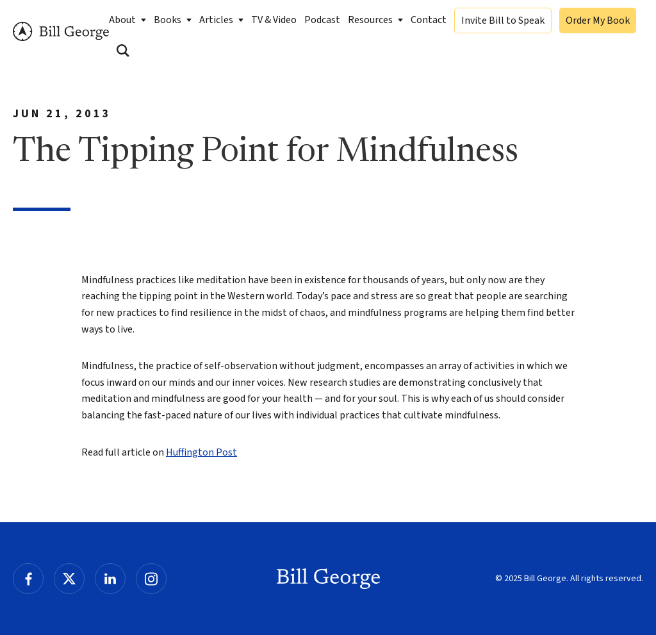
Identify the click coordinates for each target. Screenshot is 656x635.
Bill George (61, 31)
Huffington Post (201, 452)
